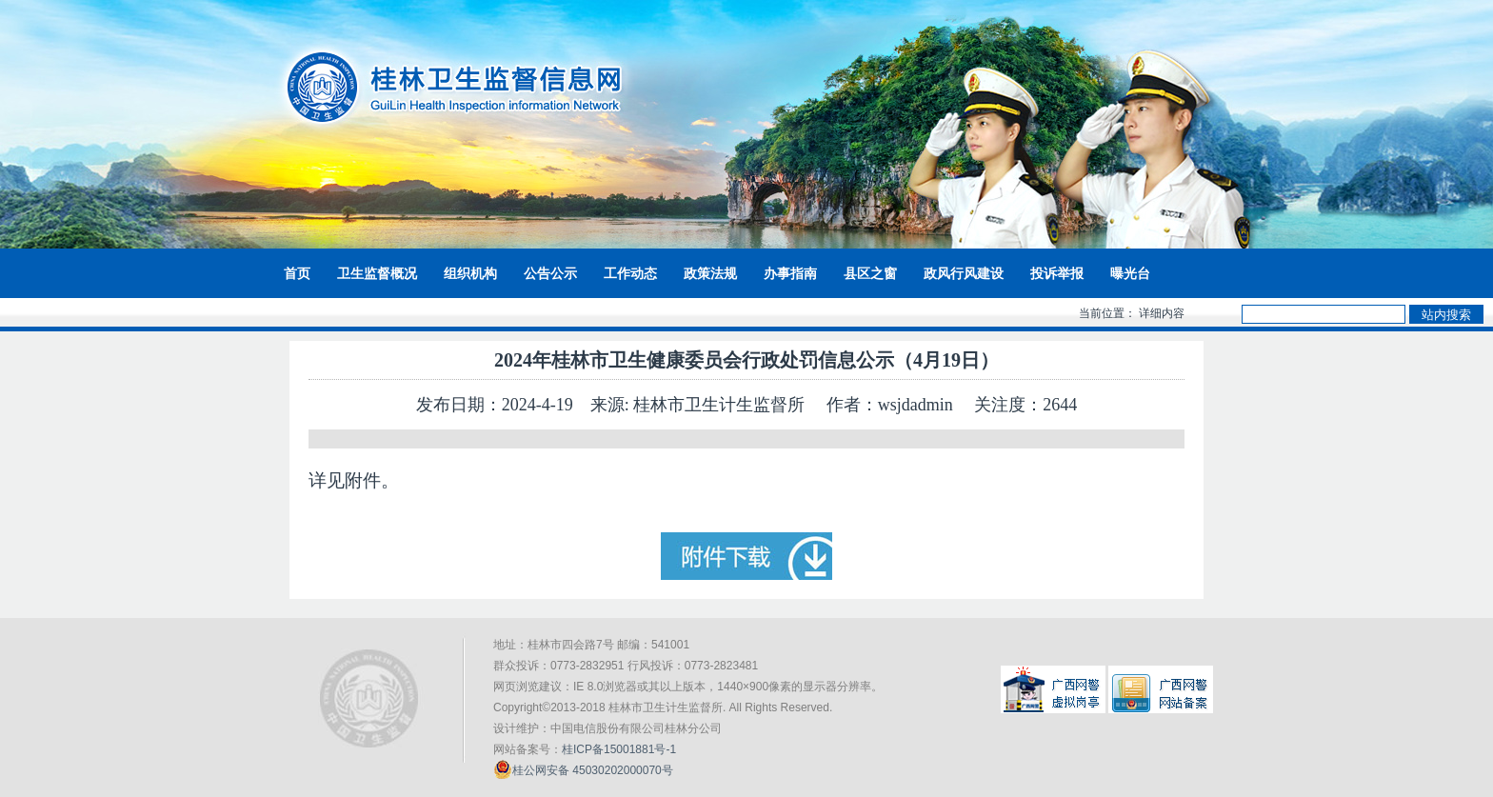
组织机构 (470, 273)
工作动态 (630, 273)
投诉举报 (1057, 273)
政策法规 (710, 273)
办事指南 (790, 273)
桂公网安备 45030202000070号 (583, 769)
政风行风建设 (964, 273)
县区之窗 (870, 273)
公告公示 (550, 273)
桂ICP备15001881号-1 (619, 749)
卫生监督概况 (377, 273)
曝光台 (1130, 273)
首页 (297, 273)
